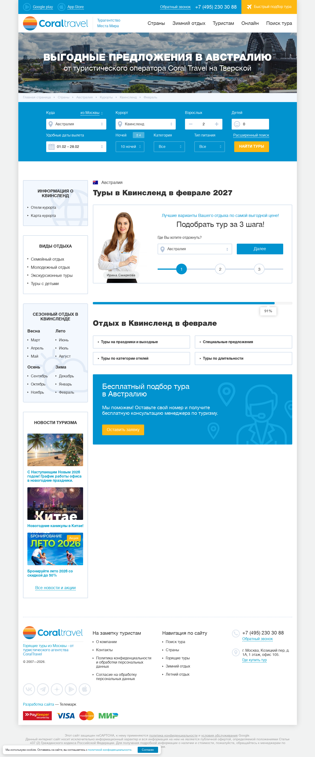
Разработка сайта (38, 704)
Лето (60, 331)
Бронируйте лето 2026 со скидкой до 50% (50, 573)
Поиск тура (279, 23)
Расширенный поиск (251, 135)
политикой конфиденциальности (109, 749)
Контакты (104, 650)
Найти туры (251, 146)
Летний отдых (177, 674)
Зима (60, 367)
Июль (63, 348)
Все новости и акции (55, 587)
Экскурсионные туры (52, 275)
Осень (33, 367)
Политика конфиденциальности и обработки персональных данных (123, 662)
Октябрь (38, 384)
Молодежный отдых (50, 267)
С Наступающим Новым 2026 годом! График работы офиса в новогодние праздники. (54, 476)
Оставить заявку (123, 429)
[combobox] (85, 113)
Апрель (37, 348)
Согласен (148, 749)
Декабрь (66, 376)
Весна (33, 331)
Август (65, 356)
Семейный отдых (47, 259)
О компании (106, 642)
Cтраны (156, 23)
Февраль (66, 392)
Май (34, 356)
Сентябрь (39, 376)
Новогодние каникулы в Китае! (55, 526)
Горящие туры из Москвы (45, 646)
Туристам (223, 23)
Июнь (63, 340)
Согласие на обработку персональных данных (116, 677)
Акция (73, 538)
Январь (65, 384)
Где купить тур (254, 660)
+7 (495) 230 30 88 (216, 7)
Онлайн (250, 23)
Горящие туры (178, 658)
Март (35, 340)
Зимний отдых (188, 23)
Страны (172, 650)
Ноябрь (37, 392)
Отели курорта (43, 208)
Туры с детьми (45, 283)
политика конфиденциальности (173, 735)
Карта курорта (43, 216)
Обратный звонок (257, 639)
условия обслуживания (219, 735)
